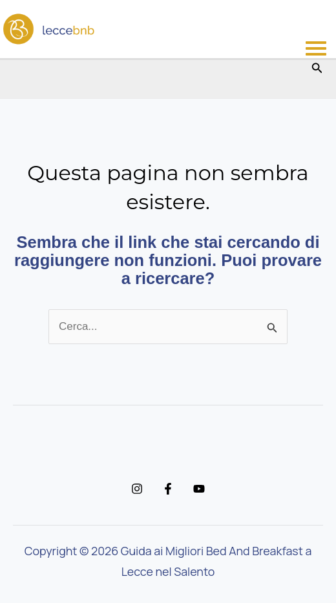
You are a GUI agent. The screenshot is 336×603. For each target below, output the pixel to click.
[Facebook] (168, 489)
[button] (317, 68)
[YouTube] (199, 489)
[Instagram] (137, 489)
